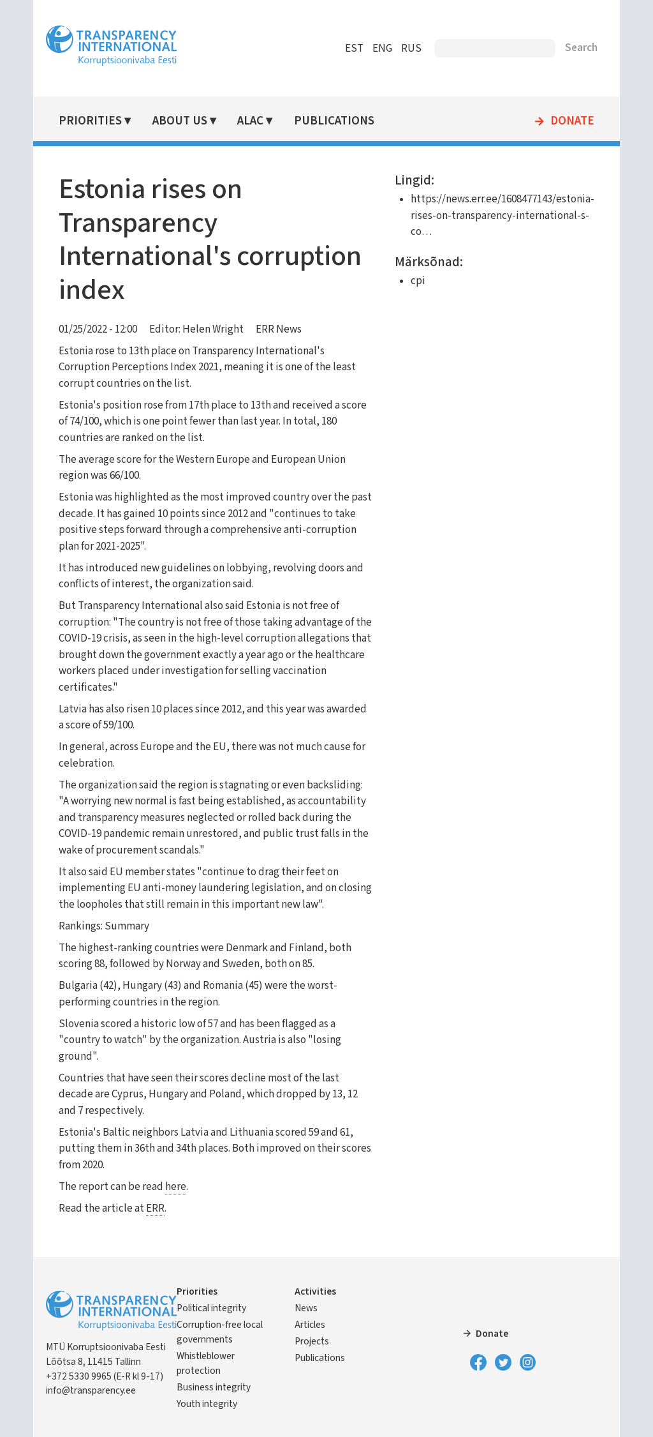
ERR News (279, 329)
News (306, 1308)
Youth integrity (207, 1403)
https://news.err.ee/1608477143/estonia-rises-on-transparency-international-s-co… (502, 215)
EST (354, 48)
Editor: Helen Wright (196, 329)
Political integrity (211, 1308)
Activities (315, 1291)
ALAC (250, 121)
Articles (310, 1324)
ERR (155, 1208)
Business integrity (214, 1387)
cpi (418, 281)
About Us (179, 121)
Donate (572, 121)
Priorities (90, 121)
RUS (411, 48)
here (175, 1187)
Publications (334, 121)
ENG (382, 48)
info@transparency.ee (91, 1390)
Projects (312, 1341)
